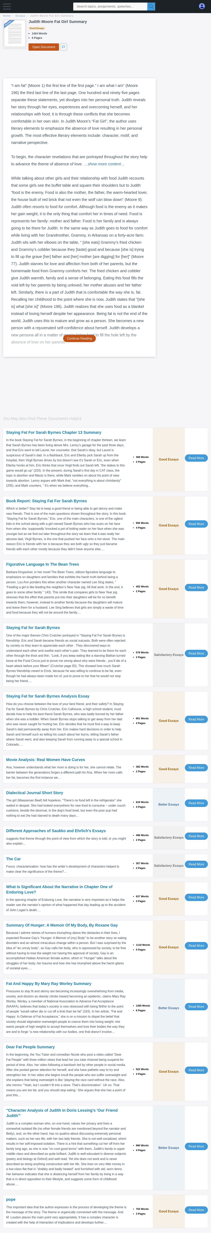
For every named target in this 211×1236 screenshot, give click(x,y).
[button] (7, 7)
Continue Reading (79, 338)
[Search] (151, 6)
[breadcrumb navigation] (105, 16)
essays (20, 15)
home (7, 15)
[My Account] (203, 6)
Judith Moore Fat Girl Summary (52, 15)
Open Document (43, 47)
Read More (196, 458)
